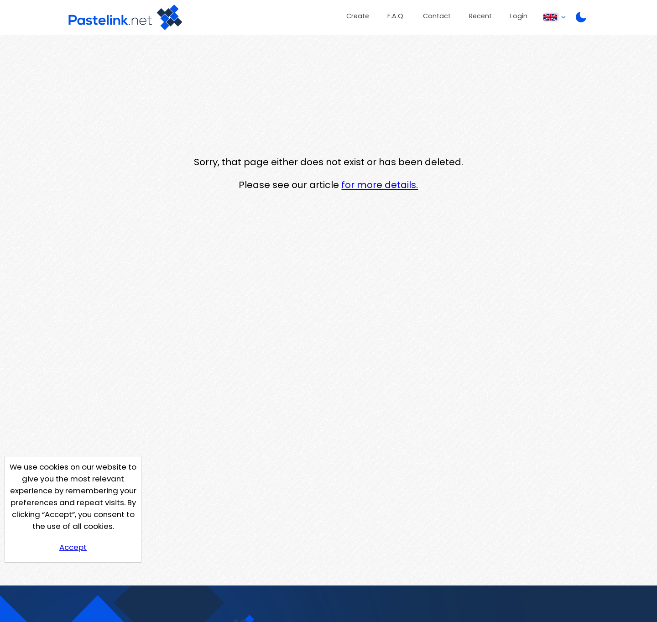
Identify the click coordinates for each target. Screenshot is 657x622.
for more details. (379, 184)
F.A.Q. (396, 16)
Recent (480, 16)
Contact (437, 16)
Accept (73, 547)
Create (357, 16)
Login (518, 16)
